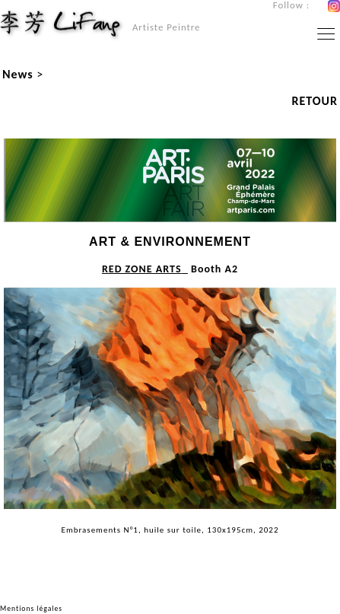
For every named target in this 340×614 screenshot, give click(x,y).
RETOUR (314, 101)
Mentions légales (31, 608)
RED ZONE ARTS (142, 268)
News (17, 74)
